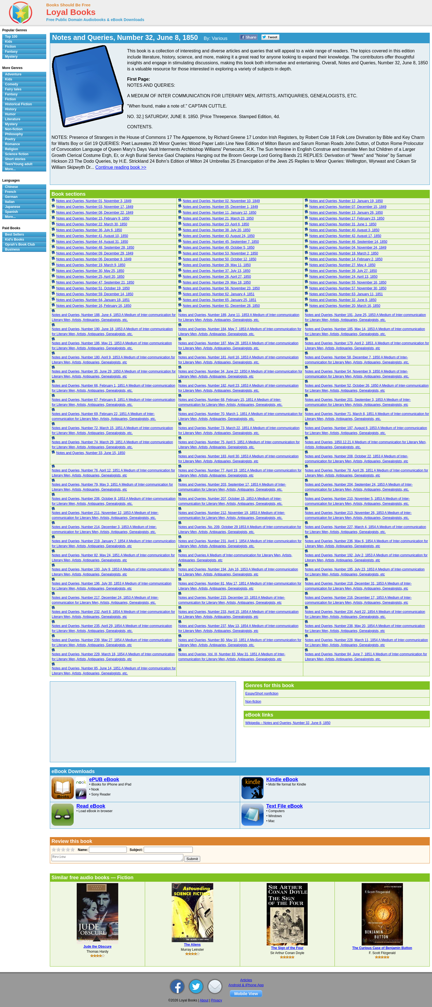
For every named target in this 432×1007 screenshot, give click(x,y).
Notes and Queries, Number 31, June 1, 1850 (342, 224)
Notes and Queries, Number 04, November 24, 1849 (347, 247)
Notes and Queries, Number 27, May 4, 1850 (342, 265)
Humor (10, 114)
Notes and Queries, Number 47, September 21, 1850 (95, 282)
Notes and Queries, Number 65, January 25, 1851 (219, 300)
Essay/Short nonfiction (261, 693)
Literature (12, 119)
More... (10, 169)
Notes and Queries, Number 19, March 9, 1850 (90, 265)
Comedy (11, 84)
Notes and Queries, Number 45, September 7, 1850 (221, 242)
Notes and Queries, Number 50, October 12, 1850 (219, 259)
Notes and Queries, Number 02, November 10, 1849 (221, 201)
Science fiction (17, 154)
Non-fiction (253, 701)
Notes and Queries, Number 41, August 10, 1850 (92, 236)
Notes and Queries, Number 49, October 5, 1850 (218, 247)
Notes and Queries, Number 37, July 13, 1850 (216, 271)
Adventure (13, 74)
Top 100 (11, 37)
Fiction (10, 47)
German (11, 197)
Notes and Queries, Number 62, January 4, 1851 (218, 294)
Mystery (11, 56)
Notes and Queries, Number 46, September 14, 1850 (348, 242)
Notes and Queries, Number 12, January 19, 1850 (346, 201)
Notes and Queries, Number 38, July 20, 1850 (216, 230)
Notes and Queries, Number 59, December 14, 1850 (94, 294)
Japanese (12, 207)
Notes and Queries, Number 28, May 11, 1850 (217, 265)
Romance (12, 144)
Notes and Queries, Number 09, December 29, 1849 (94, 253)
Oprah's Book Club (20, 244)
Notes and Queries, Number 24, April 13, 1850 (343, 277)
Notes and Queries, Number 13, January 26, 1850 (346, 213)
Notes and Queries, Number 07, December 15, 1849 (347, 207)
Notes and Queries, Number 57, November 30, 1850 (347, 288)
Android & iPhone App (246, 985)
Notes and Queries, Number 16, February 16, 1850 (93, 306)
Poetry (10, 139)
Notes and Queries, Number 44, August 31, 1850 (92, 242)
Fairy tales (13, 89)
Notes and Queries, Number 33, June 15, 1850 (90, 453)
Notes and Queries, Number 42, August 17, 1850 (345, 236)
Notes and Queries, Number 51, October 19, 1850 (93, 288)
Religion (11, 149)
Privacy (216, 1000)
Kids (8, 42)
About (204, 1000)
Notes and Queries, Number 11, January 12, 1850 (219, 213)
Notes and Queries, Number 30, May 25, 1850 (90, 271)
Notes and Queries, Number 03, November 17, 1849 (94, 207)
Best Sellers (14, 234)
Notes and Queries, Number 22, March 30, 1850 (91, 224)
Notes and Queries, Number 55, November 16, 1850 (347, 282)
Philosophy (14, 134)
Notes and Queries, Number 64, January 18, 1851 (93, 300)
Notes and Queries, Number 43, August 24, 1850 (219, 236)
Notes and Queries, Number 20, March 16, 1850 (344, 306)
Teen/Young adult (18, 164)
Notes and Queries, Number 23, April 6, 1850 (216, 224)
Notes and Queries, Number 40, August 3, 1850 (344, 230)
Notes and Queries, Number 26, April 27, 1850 (217, 277)
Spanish (11, 212)
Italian (10, 202)
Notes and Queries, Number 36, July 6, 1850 (89, 230)
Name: (82, 850)
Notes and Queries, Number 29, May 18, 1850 (217, 282)
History (10, 109)
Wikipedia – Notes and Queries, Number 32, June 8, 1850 (288, 723)
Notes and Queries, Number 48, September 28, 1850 (95, 247)
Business (12, 249)
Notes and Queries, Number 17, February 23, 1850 (346, 218)
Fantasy (11, 51)
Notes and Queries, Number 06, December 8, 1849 (93, 259)
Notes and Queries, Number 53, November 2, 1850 (220, 253)
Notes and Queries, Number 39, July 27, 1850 (343, 271)
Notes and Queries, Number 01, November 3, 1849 (93, 201)
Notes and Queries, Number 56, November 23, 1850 (221, 288)
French (10, 192)
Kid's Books (14, 239)
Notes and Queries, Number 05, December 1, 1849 (220, 207)
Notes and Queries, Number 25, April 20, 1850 (90, 277)
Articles (246, 980)
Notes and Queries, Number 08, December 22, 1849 (94, 213)
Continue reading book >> (120, 167)
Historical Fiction (18, 104)
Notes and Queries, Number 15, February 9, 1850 (92, 218)
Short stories (15, 159)
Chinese (11, 187)
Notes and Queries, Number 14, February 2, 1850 (345, 259)
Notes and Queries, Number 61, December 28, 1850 (221, 306)
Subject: (135, 850)
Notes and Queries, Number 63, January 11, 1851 (346, 294)
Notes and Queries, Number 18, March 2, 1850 (343, 253)
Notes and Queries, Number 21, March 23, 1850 (218, 218)
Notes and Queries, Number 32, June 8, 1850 (342, 300)
